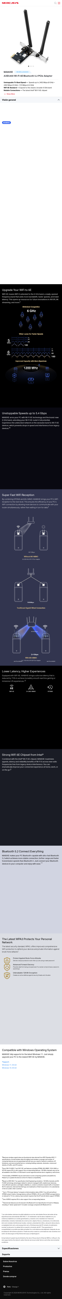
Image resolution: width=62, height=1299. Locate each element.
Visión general (9, 99)
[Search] (55, 3)
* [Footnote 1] (25, 680)
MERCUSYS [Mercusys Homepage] (10, 3)
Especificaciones (10, 1248)
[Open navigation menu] (59, 3)
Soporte (6, 1254)
